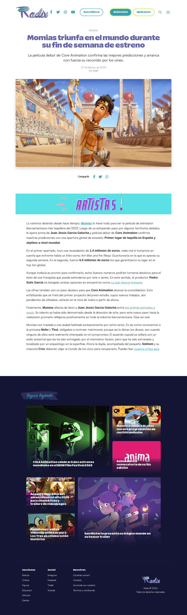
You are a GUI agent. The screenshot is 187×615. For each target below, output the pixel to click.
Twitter (51, 585)
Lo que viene (119, 282)
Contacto (77, 580)
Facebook (52, 580)
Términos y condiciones (84, 590)
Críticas (25, 580)
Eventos (25, 600)
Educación (27, 590)
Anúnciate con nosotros (84, 585)
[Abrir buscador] (160, 12)
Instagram (52, 575)
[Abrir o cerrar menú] (168, 12)
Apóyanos (144, 12)
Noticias (25, 575)
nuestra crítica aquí (146, 349)
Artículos (26, 595)
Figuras (25, 585)
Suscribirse (91, 12)
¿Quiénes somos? (81, 575)
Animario (136, 282)
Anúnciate (120, 12)
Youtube (51, 590)
